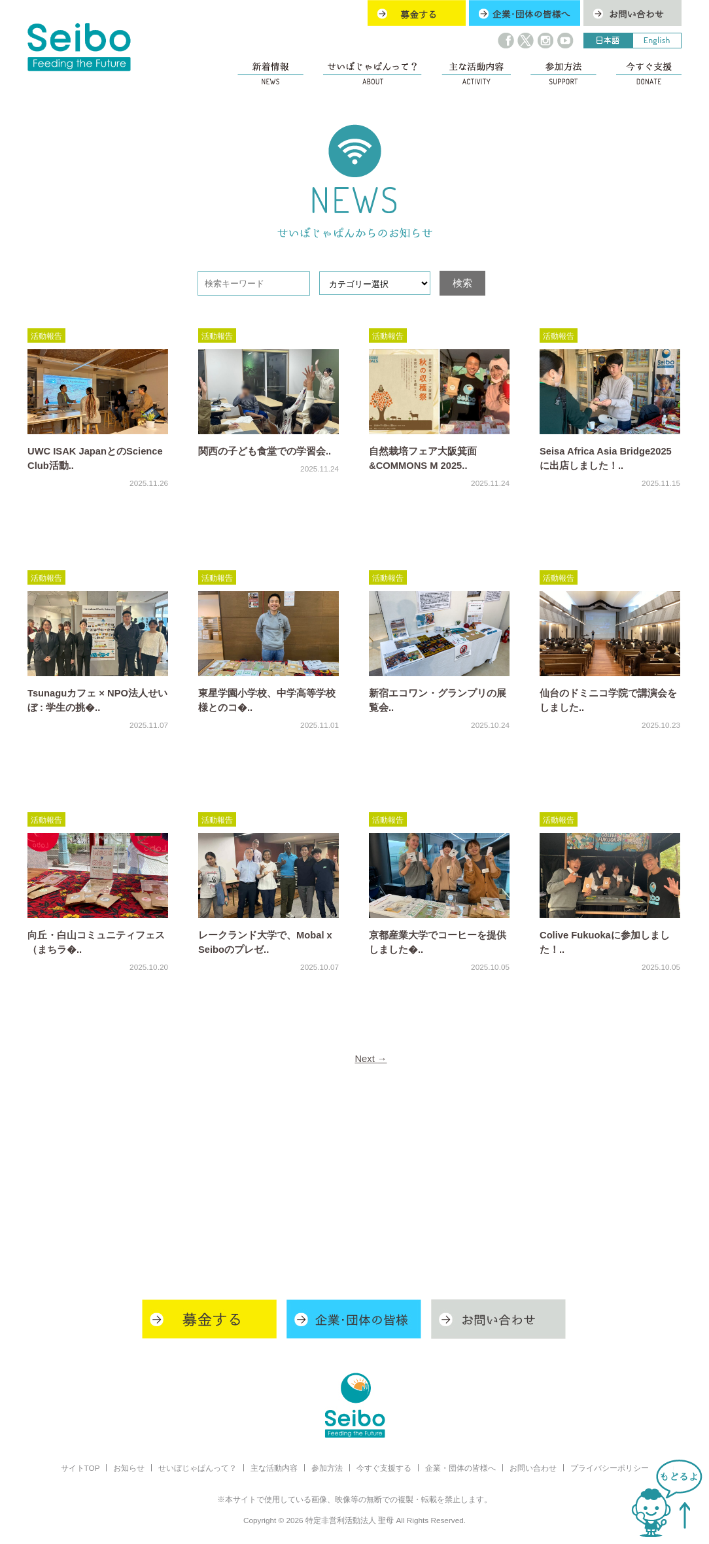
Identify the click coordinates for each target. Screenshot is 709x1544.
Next (370, 1059)
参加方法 (327, 1468)
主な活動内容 (274, 1468)
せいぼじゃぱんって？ (197, 1468)
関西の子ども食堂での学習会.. (264, 451)
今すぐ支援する (383, 1468)
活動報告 (46, 336)
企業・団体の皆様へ (460, 1468)
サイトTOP (80, 1468)
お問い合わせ (533, 1468)
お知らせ (129, 1468)
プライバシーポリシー (609, 1468)
